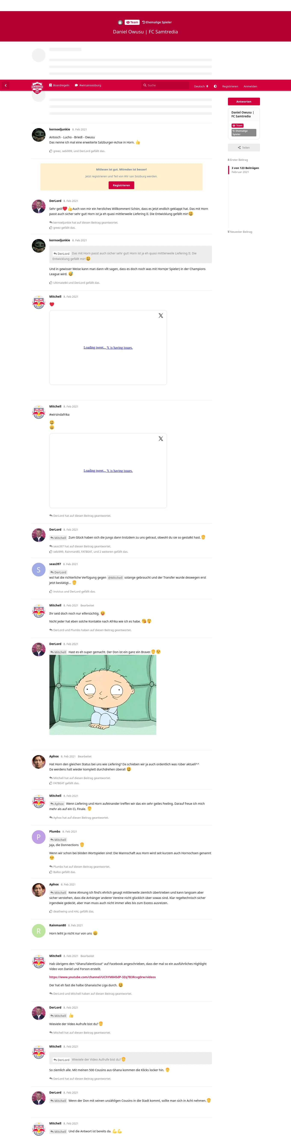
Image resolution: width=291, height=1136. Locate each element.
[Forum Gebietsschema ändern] (201, 6)
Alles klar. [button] (278, 1124)
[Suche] (165, 5)
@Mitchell (115, 498)
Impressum (246, 1133)
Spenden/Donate (16, 1133)
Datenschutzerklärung (271, 1133)
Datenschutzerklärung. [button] (107, 1126)
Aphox (59, 724)
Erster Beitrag (238, 80)
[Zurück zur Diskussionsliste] (5, 5)
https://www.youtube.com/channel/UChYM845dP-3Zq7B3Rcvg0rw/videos (102, 897)
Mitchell (60, 458)
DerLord (63, 174)
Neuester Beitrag (240, 152)
